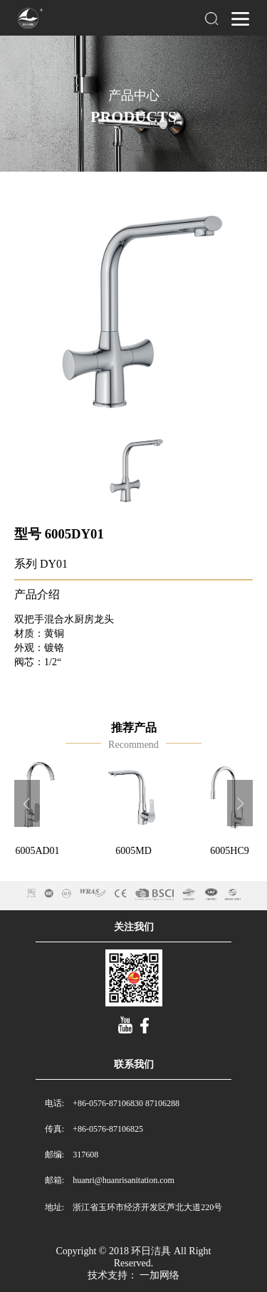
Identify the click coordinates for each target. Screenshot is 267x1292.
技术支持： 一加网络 (134, 1275)
